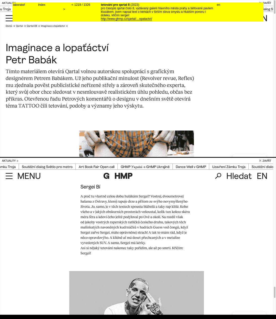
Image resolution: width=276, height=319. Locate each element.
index (41, 5)
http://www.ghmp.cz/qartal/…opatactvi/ (126, 19)
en (218, 5)
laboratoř (19, 5)
